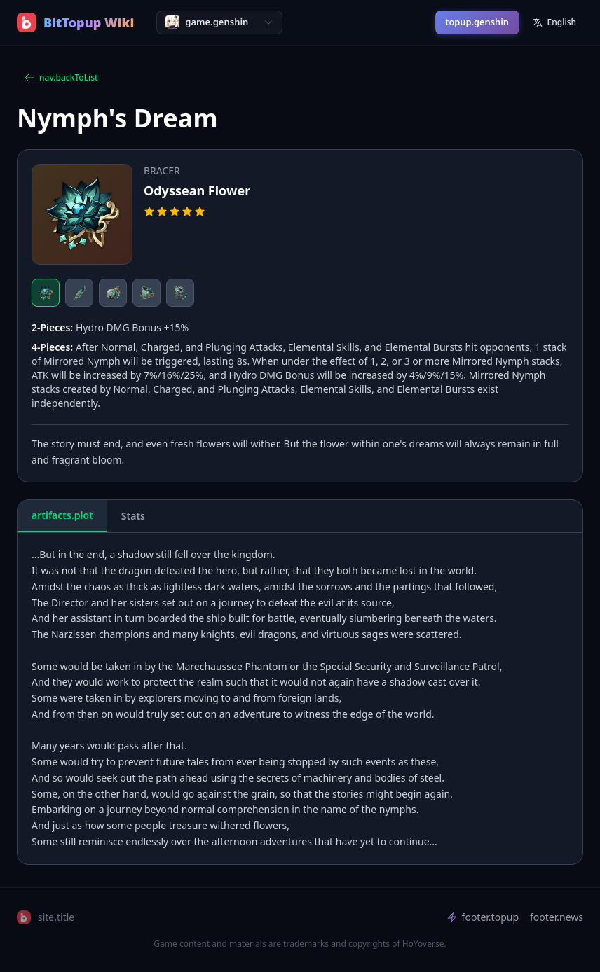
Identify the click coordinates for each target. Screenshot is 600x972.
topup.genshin (477, 21)
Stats (133, 515)
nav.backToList (61, 77)
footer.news (556, 917)
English (554, 22)
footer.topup (482, 917)
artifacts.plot (62, 515)
